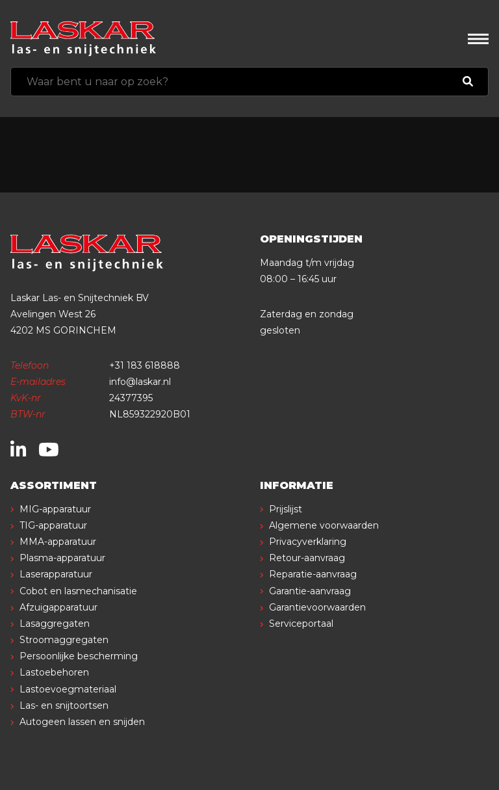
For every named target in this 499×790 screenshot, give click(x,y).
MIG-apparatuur (55, 509)
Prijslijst (285, 509)
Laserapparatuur (55, 574)
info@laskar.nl (140, 382)
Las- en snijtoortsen (64, 705)
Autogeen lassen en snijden (82, 722)
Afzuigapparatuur (58, 607)
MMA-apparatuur (57, 541)
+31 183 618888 (144, 365)
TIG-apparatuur (53, 525)
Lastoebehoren (54, 672)
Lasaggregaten (54, 623)
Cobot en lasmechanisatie (78, 591)
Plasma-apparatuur (62, 558)
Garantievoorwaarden (317, 607)
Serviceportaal (301, 623)
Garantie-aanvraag (310, 591)
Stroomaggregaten (64, 640)
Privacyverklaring (307, 541)
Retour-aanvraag (307, 558)
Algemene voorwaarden (324, 525)
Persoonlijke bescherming (78, 656)
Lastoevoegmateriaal (67, 689)
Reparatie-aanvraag (313, 574)
